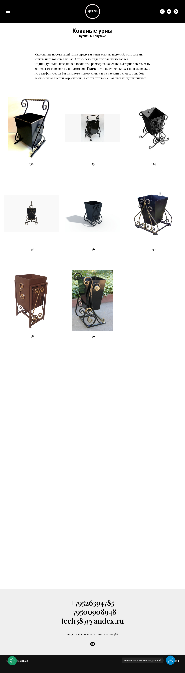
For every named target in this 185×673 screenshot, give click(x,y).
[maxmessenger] (176, 13)
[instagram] (92, 644)
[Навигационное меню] (8, 11)
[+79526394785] (162, 13)
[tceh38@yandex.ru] (169, 13)
